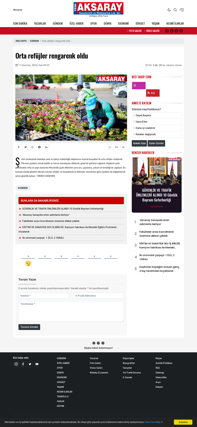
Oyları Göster (156, 143)
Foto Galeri (95, 363)
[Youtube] (37, 364)
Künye (159, 358)
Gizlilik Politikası (164, 363)
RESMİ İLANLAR (175, 23)
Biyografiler (129, 363)
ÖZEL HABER (77, 23)
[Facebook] (23, 364)
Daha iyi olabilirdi (145, 128)
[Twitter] (30, 364)
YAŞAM (155, 23)
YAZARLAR (40, 23)
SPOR (93, 23)
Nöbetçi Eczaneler (99, 372)
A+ (116, 147)
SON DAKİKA (20, 23)
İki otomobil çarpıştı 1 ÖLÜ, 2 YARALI (43, 237)
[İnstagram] (16, 364)
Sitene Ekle (161, 377)
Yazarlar (94, 358)
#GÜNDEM (23, 188)
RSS (151, 93)
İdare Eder (141, 121)
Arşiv (158, 382)
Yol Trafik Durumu (132, 372)
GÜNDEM (58, 23)
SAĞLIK (60, 401)
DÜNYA (107, 23)
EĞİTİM (60, 406)
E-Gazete (127, 377)
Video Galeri (96, 368)
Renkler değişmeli (146, 134)
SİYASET (140, 23)
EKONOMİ (123, 23)
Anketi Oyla (139, 143)
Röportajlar (128, 358)
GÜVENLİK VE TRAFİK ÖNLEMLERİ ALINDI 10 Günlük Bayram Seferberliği (62, 208)
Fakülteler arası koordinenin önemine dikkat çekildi (50, 221)
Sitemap (160, 372)
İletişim (159, 387)
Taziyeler (127, 368)
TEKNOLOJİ (62, 396)
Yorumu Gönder (29, 327)
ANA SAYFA (21, 41)
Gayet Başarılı (143, 115)
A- (123, 147)
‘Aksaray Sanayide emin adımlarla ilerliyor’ (46, 214)
